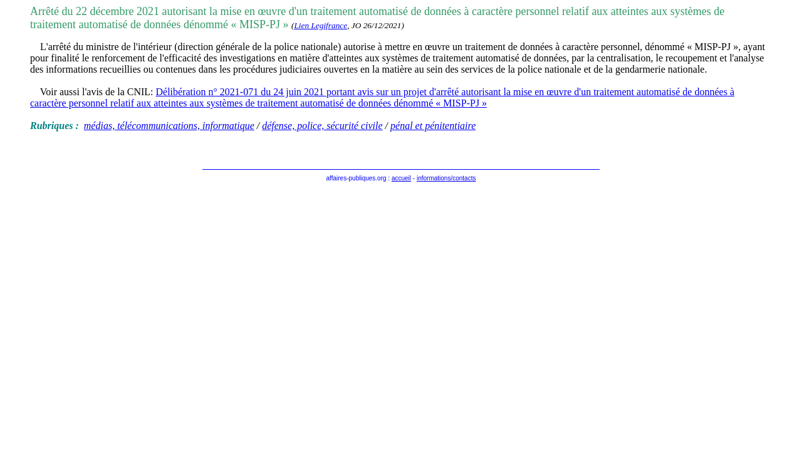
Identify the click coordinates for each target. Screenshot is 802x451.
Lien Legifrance (320, 25)
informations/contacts (446, 178)
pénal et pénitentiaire (433, 125)
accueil (401, 178)
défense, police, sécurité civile (322, 125)
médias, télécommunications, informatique (169, 125)
